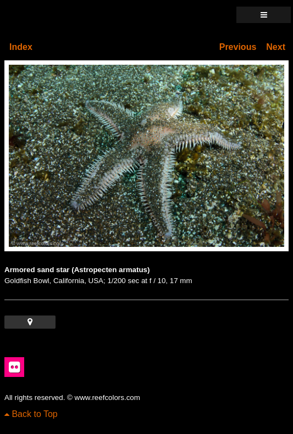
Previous (238, 47)
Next (275, 47)
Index (20, 47)
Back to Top (31, 414)
